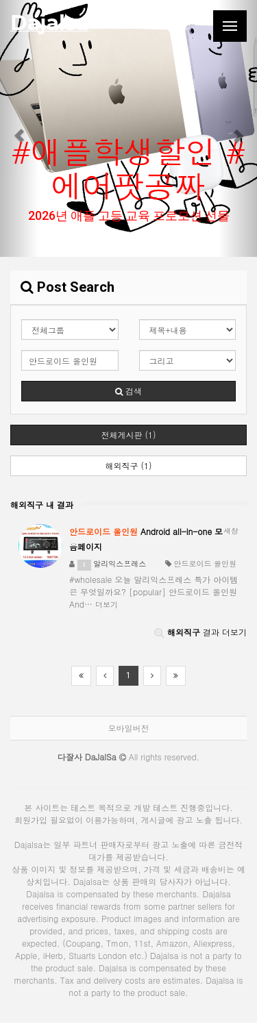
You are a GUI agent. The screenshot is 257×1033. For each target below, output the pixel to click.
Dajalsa (49, 23)
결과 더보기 (200, 632)
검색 (128, 391)
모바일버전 (128, 728)
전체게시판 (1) (128, 434)
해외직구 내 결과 (41, 504)
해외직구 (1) (128, 465)
